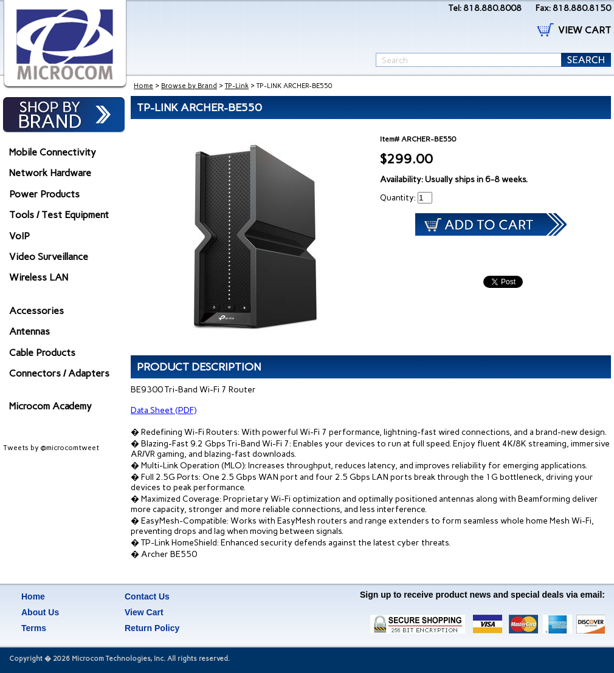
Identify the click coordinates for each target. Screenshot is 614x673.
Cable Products (42, 352)
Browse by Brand (189, 86)
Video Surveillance (48, 256)
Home (143, 86)
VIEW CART (584, 30)
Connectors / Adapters (59, 373)
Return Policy (152, 628)
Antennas (29, 331)
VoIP (19, 236)
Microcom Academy (50, 406)
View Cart (144, 612)
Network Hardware (50, 173)
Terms (33, 628)
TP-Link (237, 86)
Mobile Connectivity (52, 152)
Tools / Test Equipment (59, 214)
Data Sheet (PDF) (163, 410)
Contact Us (147, 596)
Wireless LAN (38, 277)
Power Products (44, 194)
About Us (40, 612)
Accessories (36, 310)
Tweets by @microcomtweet (51, 447)
